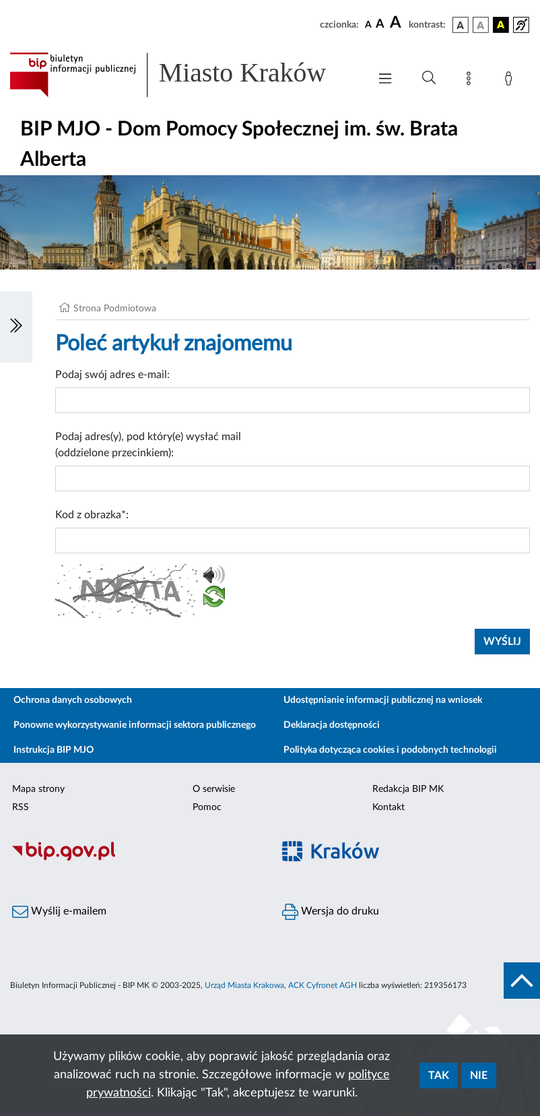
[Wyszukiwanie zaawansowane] (429, 78)
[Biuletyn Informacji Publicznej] (135, 858)
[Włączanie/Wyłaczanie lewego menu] (16, 327)
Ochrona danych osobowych (72, 700)
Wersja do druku (330, 912)
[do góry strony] (522, 980)
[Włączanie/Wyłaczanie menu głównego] (385, 80)
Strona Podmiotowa (114, 308)
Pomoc (207, 807)
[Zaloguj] (511, 81)
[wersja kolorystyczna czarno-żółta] (501, 25)
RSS (20, 807)
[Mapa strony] (471, 81)
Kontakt (388, 807)
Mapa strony (38, 789)
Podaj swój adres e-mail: (112, 374)
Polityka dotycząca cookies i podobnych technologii (390, 750)
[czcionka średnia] (380, 25)
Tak (438, 1075)
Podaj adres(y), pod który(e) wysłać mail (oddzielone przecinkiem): (148, 444)
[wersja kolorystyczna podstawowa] (460, 25)
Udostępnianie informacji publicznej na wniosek (382, 700)
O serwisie (214, 789)
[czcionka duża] (397, 23)
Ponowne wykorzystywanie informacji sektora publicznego (134, 725)
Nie (478, 1075)
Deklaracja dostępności (331, 725)
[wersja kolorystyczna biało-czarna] (481, 25)
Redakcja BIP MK (408, 789)
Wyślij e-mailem (59, 912)
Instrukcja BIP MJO (53, 750)
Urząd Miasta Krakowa (244, 985)
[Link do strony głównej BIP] (182, 74)
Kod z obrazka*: (92, 514)
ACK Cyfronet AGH (322, 985)
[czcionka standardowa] (368, 24)
